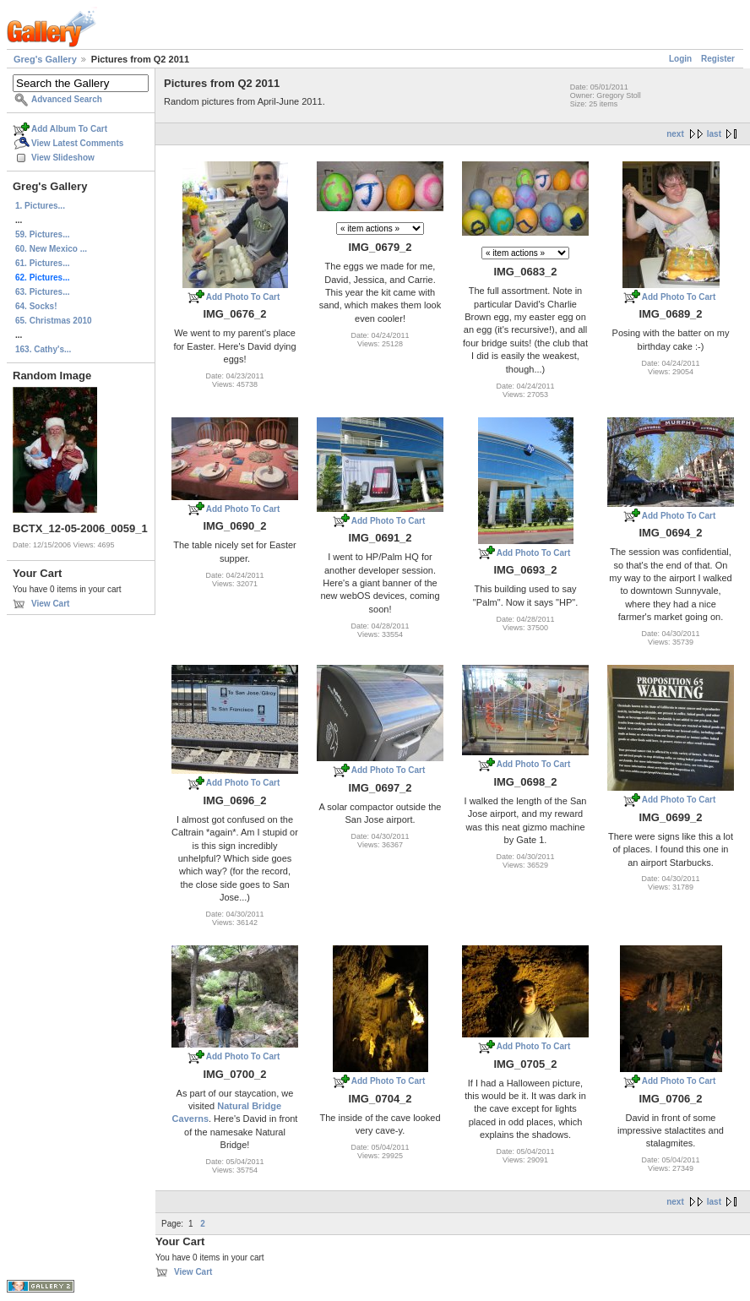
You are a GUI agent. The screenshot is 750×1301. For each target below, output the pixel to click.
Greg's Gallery (45, 59)
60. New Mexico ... (51, 248)
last (714, 134)
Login (680, 58)
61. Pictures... (42, 263)
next (675, 134)
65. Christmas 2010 (53, 320)
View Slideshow (63, 157)
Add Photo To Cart (243, 297)
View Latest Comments (77, 143)
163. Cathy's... (43, 349)
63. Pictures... (42, 292)
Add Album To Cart (69, 128)
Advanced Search (66, 99)
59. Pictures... (42, 234)
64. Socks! (36, 306)
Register (718, 58)
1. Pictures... (40, 205)
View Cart (50, 603)
